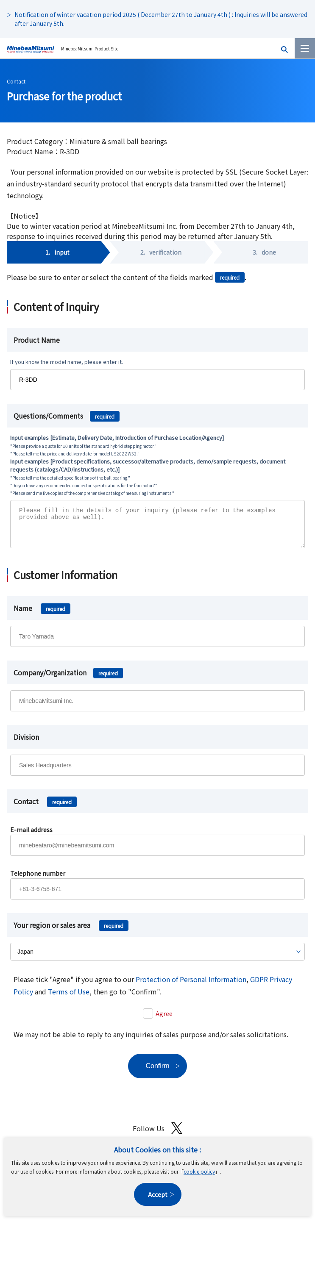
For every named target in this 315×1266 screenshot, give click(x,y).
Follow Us (157, 1134)
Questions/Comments (67, 416)
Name (42, 614)
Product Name (37, 340)
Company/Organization (68, 679)
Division (26, 743)
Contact (16, 81)
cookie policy (199, 1171)
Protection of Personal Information (191, 985)
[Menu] (305, 48)
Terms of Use (68, 998)
